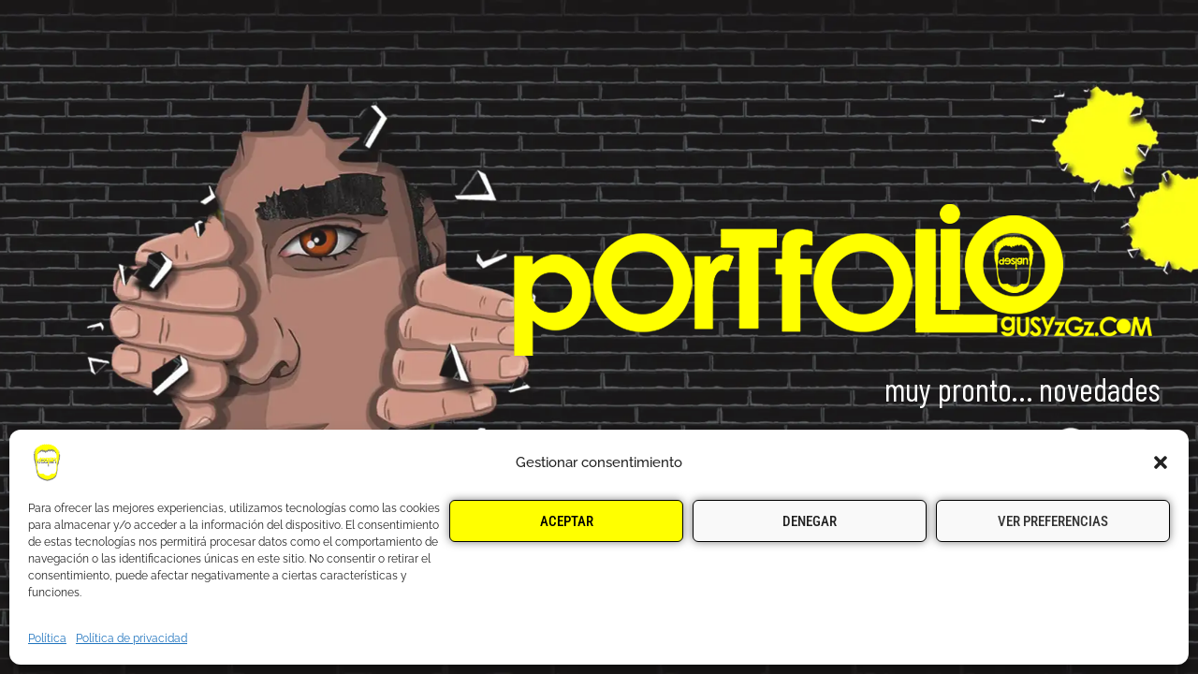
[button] (1160, 462)
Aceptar (566, 521)
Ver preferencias (1053, 521)
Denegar (809, 521)
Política (47, 638)
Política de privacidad (131, 638)
